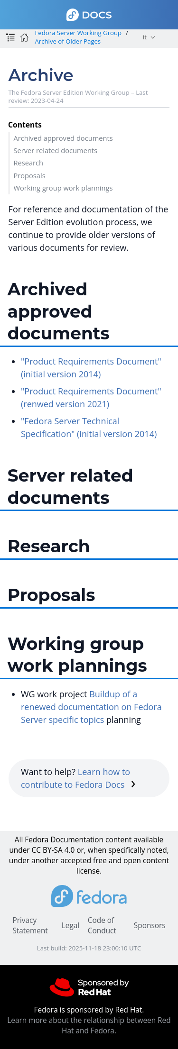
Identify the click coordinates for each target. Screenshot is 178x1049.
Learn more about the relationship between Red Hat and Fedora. (88, 1025)
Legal (70, 925)
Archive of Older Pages (68, 41)
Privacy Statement (29, 925)
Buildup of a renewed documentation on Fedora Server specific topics (91, 706)
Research (28, 162)
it (145, 37)
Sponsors (150, 925)
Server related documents (55, 150)
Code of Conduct (102, 925)
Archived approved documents (62, 138)
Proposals (29, 175)
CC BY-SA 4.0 (53, 850)
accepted (75, 861)
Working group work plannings (62, 187)
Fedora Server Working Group (78, 32)
